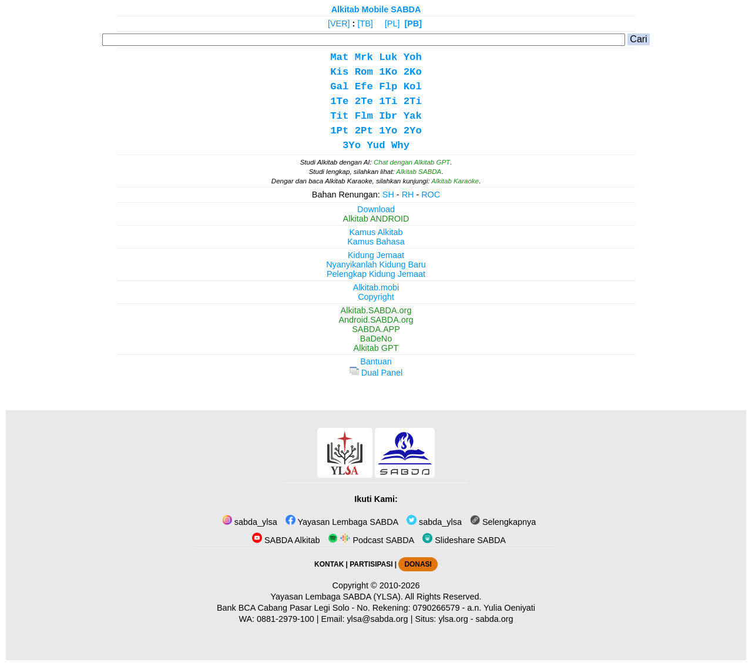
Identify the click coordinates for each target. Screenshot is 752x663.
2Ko (413, 72)
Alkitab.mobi (376, 287)
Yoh (413, 57)
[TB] (364, 23)
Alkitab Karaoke (455, 181)
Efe (364, 86)
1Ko (388, 72)
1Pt (339, 130)
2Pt (364, 130)
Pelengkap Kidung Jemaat (376, 274)
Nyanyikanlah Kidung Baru (376, 264)
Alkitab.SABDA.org (376, 310)
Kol (413, 86)
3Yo (352, 145)
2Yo (413, 130)
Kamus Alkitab (375, 232)
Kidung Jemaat (376, 255)
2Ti (413, 101)
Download (376, 209)
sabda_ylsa (249, 522)
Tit (339, 116)
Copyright (376, 297)
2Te (364, 101)
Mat (339, 57)
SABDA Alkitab (286, 540)
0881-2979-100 (285, 619)
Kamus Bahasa (376, 241)
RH (408, 194)
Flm (364, 116)
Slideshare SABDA (464, 540)
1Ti (388, 101)
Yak (413, 116)
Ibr (388, 116)
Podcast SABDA (371, 540)
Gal (339, 86)
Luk (388, 57)
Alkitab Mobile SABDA (376, 9)
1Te (339, 101)
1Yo (388, 130)
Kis (339, 72)
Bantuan (376, 361)
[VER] (339, 23)
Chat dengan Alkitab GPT (412, 162)
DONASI (417, 564)
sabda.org (494, 619)
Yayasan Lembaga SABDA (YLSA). (337, 596)
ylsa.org (453, 619)
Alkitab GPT (376, 348)
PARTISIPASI (371, 564)
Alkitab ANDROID (376, 218)
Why (400, 145)
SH (388, 194)
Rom (364, 72)
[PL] (392, 23)
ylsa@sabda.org (377, 619)
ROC (430, 194)
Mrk (364, 57)
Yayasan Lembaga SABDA (342, 522)
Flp (388, 86)
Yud (376, 145)
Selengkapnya (503, 522)
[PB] (413, 23)
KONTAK (329, 564)
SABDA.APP (376, 329)
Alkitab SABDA (418, 171)
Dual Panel (376, 372)
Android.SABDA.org (375, 319)
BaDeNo (376, 338)
